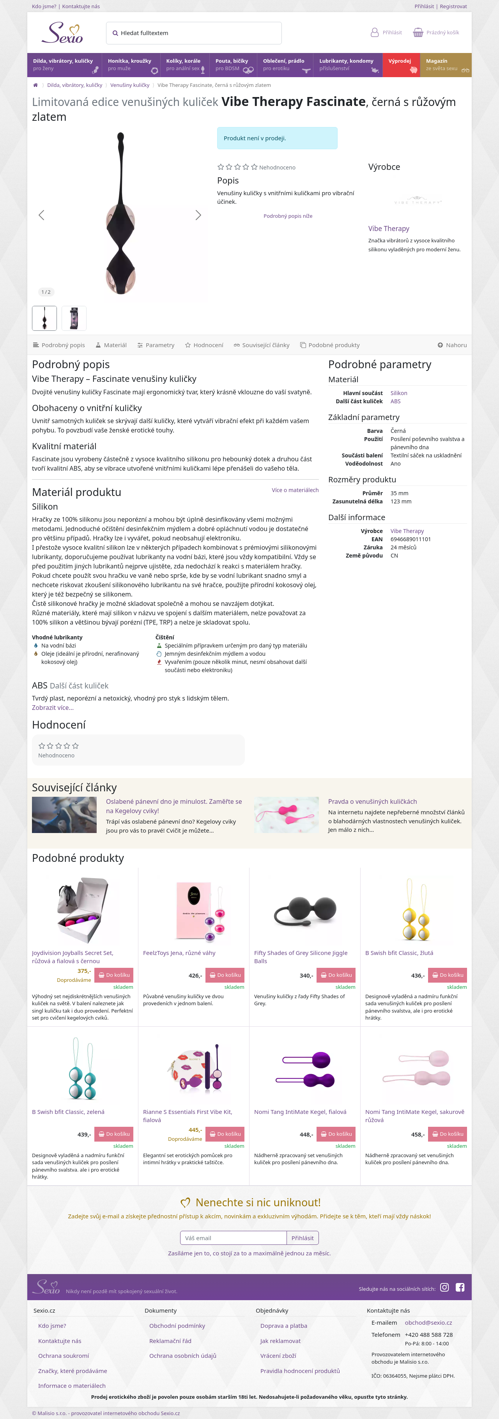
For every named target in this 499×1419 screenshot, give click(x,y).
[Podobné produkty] (329, 345)
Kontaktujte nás (81, 6)
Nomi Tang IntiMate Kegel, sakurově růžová (415, 1116)
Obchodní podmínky (177, 1325)
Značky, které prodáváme (72, 1371)
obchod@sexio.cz (428, 1322)
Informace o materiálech (72, 1385)
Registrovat (453, 6)
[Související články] (261, 345)
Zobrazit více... (53, 707)
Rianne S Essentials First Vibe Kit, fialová (187, 1116)
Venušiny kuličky (129, 84)
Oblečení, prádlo (287, 67)
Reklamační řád (170, 1341)
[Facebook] (460, 1288)
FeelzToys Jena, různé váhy (179, 953)
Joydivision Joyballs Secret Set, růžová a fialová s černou (72, 957)
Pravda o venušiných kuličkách (372, 801)
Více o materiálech (295, 490)
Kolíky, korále (187, 66)
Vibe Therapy (388, 228)
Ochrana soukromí (63, 1355)
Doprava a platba (283, 1325)
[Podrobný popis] (58, 345)
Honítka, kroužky (133, 66)
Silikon (399, 393)
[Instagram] (444, 1288)
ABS (396, 401)
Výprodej (404, 66)
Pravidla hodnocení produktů (300, 1371)
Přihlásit (424, 6)
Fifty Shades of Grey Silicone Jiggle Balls (301, 957)
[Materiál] (110, 345)
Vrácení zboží (278, 1355)
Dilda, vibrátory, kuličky (67, 66)
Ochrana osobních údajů (182, 1355)
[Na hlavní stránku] (35, 84)
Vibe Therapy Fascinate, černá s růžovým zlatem (214, 84)
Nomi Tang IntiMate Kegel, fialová (300, 1111)
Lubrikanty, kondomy (349, 66)
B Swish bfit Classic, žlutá (399, 953)
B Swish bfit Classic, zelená (68, 1111)
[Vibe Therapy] (417, 200)
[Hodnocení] (203, 345)
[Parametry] (155, 345)
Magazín (448, 66)
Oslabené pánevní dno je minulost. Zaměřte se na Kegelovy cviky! (174, 806)
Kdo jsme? (44, 6)
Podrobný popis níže (288, 215)
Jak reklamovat (280, 1341)
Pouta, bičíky (236, 67)
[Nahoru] (452, 345)
